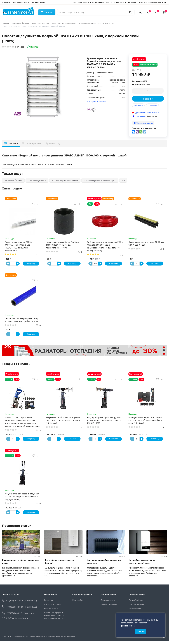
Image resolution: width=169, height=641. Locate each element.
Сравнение (152, 105)
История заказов (136, 604)
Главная (5, 23)
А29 (114, 23)
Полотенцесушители (40, 23)
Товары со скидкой (109, 604)
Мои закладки (135, 608)
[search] (130, 12)
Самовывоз (141, 116)
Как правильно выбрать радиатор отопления (104, 561)
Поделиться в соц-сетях (144, 128)
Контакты (6, 2)
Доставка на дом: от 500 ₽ (147, 112)
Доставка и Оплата (21, 2)
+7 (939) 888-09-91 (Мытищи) (153, 2)
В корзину (147, 98)
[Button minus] (8, 264)
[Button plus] (18, 264)
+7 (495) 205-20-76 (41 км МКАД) (88, 2)
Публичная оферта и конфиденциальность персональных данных (54, 615)
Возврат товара (38, 2)
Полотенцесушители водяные (63, 23)
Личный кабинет (136, 600)
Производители (108, 600)
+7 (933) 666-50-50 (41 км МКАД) (121, 2)
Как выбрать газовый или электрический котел (142, 561)
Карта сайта (77, 600)
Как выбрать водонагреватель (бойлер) (59, 561)
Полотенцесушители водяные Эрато (94, 23)
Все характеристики (96, 101)
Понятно (141, 631)
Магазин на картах (143, 123)
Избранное (138, 105)
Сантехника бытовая (20, 23)
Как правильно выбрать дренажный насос (20, 561)
